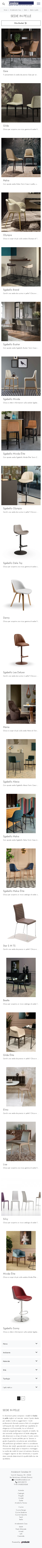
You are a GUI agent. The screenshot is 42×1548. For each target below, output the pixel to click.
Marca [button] (5, 1344)
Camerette (21, 1536)
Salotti (21, 1527)
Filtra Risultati (20, 23)
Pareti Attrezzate (21, 1529)
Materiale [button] (6, 1361)
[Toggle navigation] (38, 3)
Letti (21, 1534)
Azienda (21, 1490)
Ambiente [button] (6, 1352)
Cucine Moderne (21, 1512)
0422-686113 (22, 1482)
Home (5, 10)
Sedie (25, 10)
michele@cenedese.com (22, 1480)
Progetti (21, 1496)
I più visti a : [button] (8, 1387)
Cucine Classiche (21, 1515)
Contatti (21, 1498)
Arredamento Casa (15, 10)
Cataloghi (21, 1493)
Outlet (21, 1500)
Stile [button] (4, 1370)
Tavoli (21, 1517)
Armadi (21, 1531)
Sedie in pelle (34, 10)
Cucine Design (21, 1510)
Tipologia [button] (6, 1378)
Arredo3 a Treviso (21, 1503)
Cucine (21, 1507)
